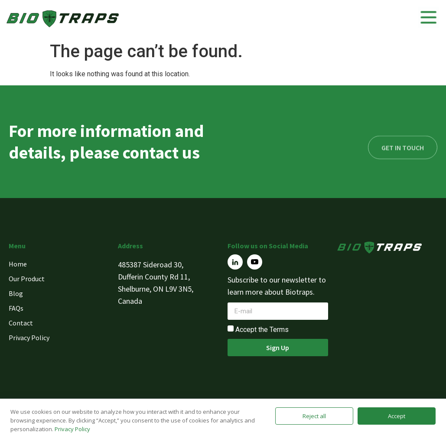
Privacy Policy (72, 429)
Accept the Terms (262, 329)
